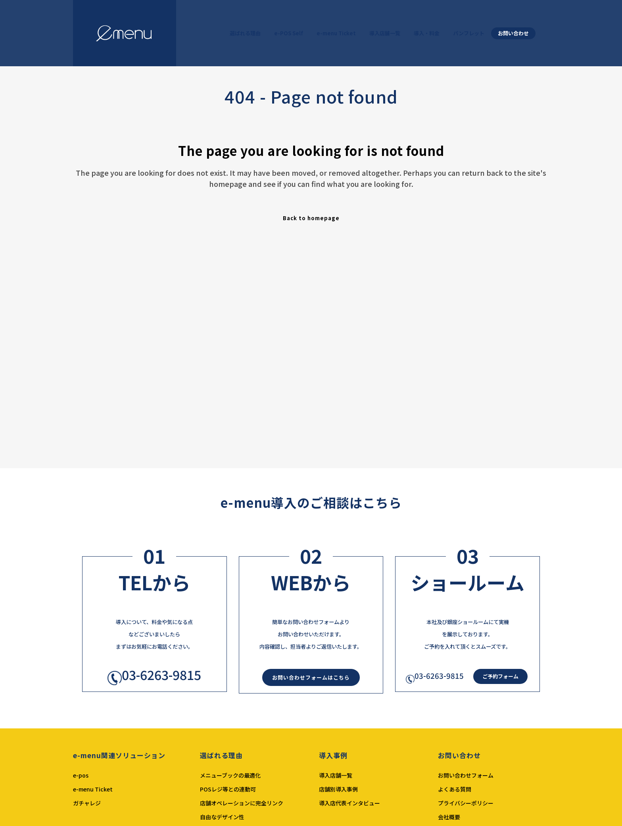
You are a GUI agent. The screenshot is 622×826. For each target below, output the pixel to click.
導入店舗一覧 (335, 775)
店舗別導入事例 (338, 789)
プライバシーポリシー (465, 803)
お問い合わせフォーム (465, 775)
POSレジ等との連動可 (228, 789)
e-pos (80, 775)
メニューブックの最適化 (230, 775)
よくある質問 (454, 789)
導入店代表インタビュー (349, 803)
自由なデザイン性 (222, 817)
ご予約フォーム (500, 676)
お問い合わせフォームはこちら (311, 677)
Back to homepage (311, 218)
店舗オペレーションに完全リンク (241, 803)
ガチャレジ (87, 803)
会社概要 (449, 817)
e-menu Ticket (93, 789)
